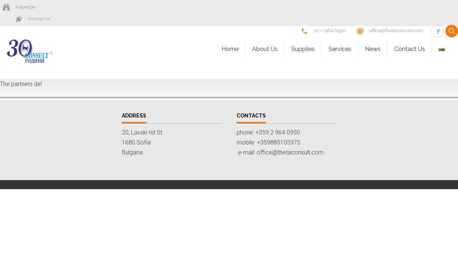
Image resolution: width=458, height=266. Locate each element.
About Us (265, 37)
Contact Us (409, 37)
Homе (229, 37)
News (373, 37)
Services (339, 37)
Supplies (303, 37)
